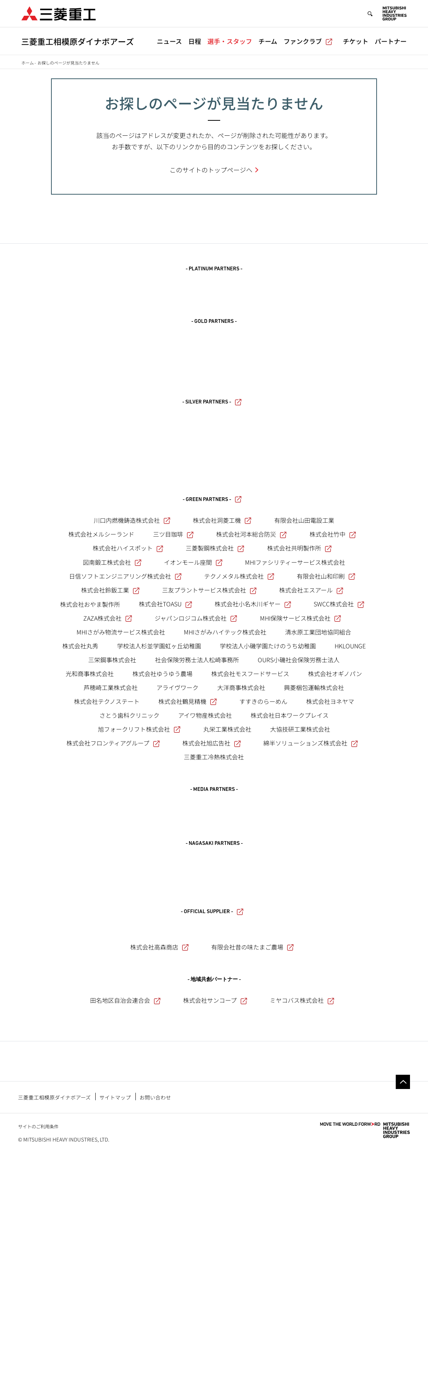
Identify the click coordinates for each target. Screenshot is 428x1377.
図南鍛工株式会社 (112, 735)
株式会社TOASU (165, 776)
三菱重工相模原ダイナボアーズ (54, 1319)
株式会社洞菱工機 (222, 693)
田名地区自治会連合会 (125, 1180)
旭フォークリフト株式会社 (139, 901)
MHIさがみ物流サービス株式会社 (121, 804)
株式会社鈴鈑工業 (110, 762)
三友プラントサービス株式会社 (209, 762)
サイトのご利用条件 (38, 1348)
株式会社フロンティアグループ (113, 915)
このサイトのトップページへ (211, 169)
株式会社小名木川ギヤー (253, 776)
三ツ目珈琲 (173, 706)
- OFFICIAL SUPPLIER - (212, 1088)
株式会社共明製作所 (299, 720)
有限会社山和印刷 (326, 748)
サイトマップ (115, 1319)
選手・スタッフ (229, 41)
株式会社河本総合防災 (251, 706)
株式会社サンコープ (215, 1180)
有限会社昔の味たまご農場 (252, 1126)
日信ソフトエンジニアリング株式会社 (125, 748)
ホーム (27, 63)
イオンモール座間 (193, 735)
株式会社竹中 (332, 706)
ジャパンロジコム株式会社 (196, 790)
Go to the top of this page (403, 1303)
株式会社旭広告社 (211, 915)
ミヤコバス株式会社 (302, 1180)
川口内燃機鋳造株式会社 (132, 693)
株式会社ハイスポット (128, 720)
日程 (194, 41)
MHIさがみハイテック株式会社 (225, 804)
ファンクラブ (308, 41)
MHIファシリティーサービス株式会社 (295, 735)
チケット (355, 41)
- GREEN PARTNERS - (212, 672)
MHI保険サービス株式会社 (300, 790)
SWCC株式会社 (339, 776)
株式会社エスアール (311, 762)
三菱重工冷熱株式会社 (214, 929)
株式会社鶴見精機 (187, 874)
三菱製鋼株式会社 (215, 720)
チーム (267, 41)
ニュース (169, 41)
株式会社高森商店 (159, 1126)
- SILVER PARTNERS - (212, 460)
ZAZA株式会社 (107, 790)
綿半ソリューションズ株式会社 (310, 915)
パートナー (391, 41)
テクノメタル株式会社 (239, 748)
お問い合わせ (155, 1319)
